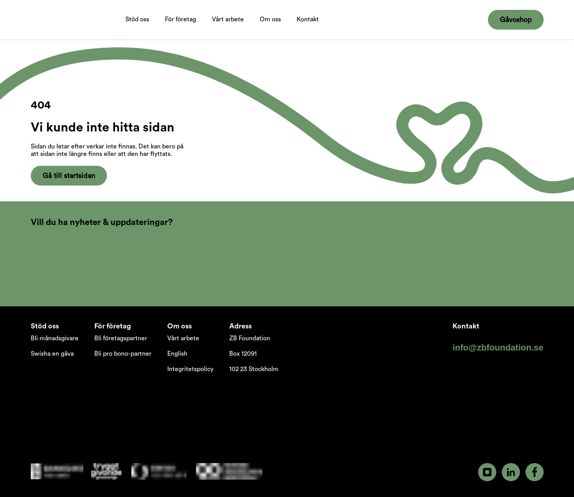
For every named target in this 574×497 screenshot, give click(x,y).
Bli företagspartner (120, 338)
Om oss (270, 27)
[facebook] (534, 472)
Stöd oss (137, 27)
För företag (180, 27)
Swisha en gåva (52, 354)
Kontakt (308, 19)
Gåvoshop (516, 19)
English (177, 354)
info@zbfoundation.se (497, 348)
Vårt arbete (228, 27)
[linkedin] (511, 472)
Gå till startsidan (69, 175)
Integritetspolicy (190, 369)
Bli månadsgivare (55, 338)
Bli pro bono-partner (122, 354)
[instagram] (487, 472)
